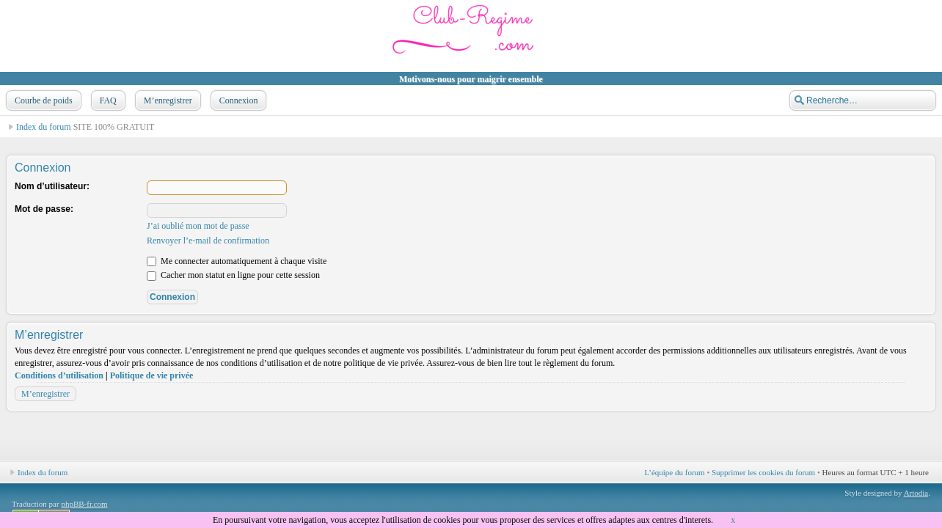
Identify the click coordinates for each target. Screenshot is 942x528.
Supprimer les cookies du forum (763, 472)
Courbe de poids (42, 100)
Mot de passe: (44, 209)
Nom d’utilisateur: (52, 186)
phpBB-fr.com (84, 503)
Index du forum (43, 127)
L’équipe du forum (675, 472)
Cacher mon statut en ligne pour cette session (233, 275)
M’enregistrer (166, 100)
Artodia (916, 492)
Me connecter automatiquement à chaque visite (236, 261)
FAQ (107, 100)
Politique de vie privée (152, 375)
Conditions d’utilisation (59, 375)
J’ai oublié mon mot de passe (198, 226)
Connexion (237, 100)
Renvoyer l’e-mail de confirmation (208, 240)
